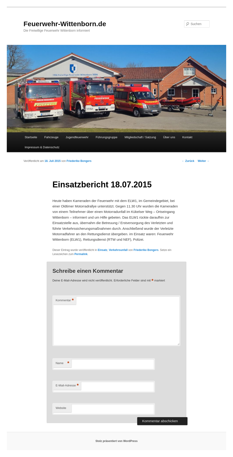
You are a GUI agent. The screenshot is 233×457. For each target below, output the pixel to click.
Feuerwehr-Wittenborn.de (64, 24)
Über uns (169, 137)
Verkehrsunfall (118, 250)
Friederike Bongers (79, 161)
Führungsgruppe (106, 137)
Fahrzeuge (51, 137)
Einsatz (102, 250)
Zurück (188, 161)
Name (62, 363)
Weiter (204, 161)
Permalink (80, 254)
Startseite (31, 137)
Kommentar (65, 300)
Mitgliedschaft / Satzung (140, 137)
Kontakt (187, 137)
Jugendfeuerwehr (77, 137)
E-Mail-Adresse (67, 385)
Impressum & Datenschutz (42, 147)
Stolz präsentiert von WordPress (116, 441)
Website (61, 408)
